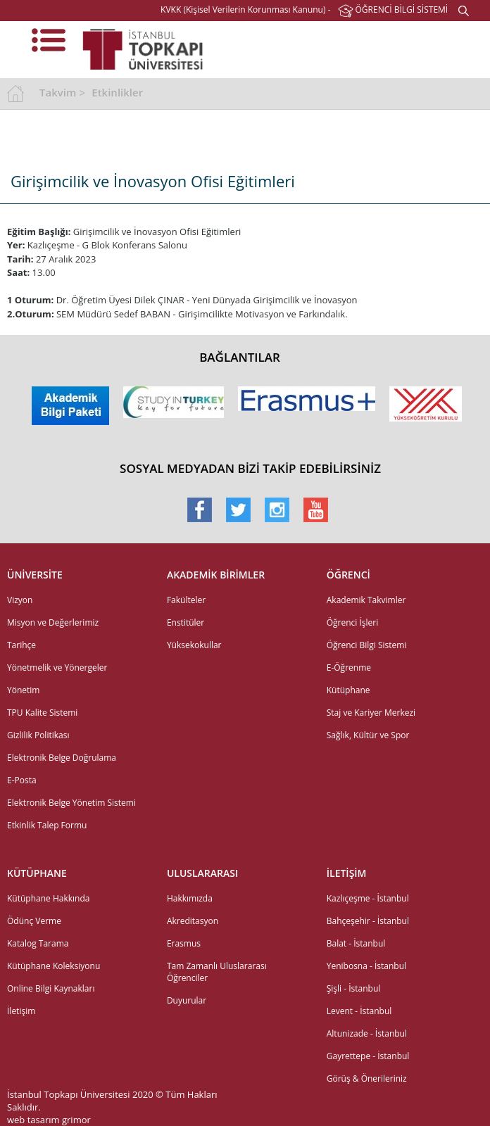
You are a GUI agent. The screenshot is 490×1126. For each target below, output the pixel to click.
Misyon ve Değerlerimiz (53, 622)
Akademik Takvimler (366, 600)
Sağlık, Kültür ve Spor (368, 735)
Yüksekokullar (194, 645)
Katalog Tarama (37, 943)
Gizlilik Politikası (38, 735)
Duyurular (186, 1000)
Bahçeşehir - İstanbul (368, 921)
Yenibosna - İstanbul (366, 966)
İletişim (21, 1011)
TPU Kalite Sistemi (42, 713)
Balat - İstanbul (356, 943)
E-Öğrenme (349, 667)
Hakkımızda (190, 898)
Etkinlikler (117, 92)
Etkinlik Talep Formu (47, 825)
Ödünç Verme (34, 921)
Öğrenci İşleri (353, 622)
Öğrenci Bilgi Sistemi (367, 645)
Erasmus (184, 943)
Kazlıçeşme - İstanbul (368, 898)
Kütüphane (348, 690)
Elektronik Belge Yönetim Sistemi (71, 803)
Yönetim (23, 690)
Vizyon (19, 600)
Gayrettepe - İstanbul (368, 1056)
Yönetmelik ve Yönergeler (57, 667)
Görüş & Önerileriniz (367, 1078)
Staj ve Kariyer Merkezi (371, 713)
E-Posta (22, 780)
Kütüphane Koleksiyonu (53, 966)
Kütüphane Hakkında (48, 898)
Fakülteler (186, 600)
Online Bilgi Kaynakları (50, 988)
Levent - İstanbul (359, 1011)
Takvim (57, 92)
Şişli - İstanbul (354, 988)
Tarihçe (21, 645)
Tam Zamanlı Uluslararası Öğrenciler (217, 972)
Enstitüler (185, 622)
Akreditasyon (192, 921)
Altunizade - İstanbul (367, 1033)
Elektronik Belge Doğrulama (61, 758)
